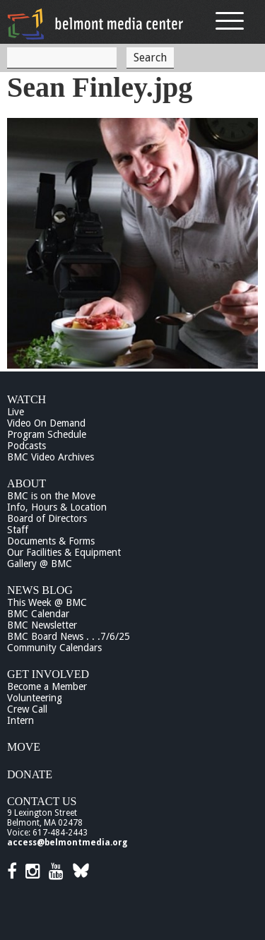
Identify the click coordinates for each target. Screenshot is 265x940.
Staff (17, 529)
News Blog (40, 590)
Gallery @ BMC (39, 563)
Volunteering (34, 697)
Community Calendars (54, 647)
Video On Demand (46, 423)
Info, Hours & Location (57, 507)
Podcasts (26, 445)
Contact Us (41, 801)
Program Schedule (46, 434)
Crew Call (27, 709)
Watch (26, 399)
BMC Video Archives (50, 457)
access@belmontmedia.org (67, 842)
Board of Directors (47, 518)
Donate (29, 774)
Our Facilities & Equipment (64, 552)
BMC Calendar (38, 613)
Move (23, 747)
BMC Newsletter (42, 625)
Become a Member (47, 686)
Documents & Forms (51, 541)
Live (15, 411)
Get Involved (48, 674)
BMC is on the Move (51, 495)
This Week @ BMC (47, 602)
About (26, 483)
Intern (20, 720)
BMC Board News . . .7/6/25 (68, 636)
